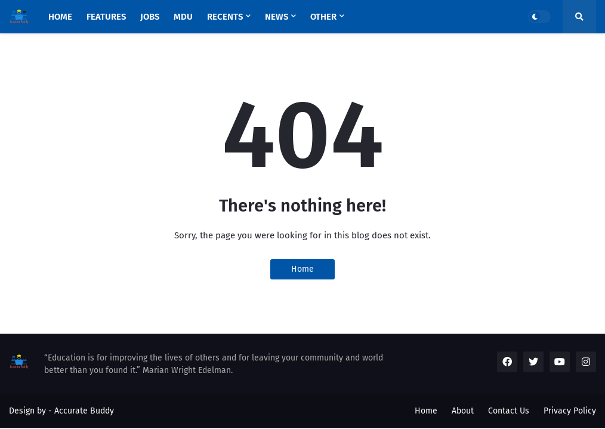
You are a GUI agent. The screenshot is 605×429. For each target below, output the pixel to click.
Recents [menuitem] (225, 16)
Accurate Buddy (84, 411)
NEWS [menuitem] (276, 16)
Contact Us (508, 411)
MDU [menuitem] (183, 16)
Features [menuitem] (106, 16)
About (463, 411)
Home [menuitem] (60, 16)
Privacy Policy (570, 411)
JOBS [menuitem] (149, 16)
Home (302, 269)
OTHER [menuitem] (323, 16)
